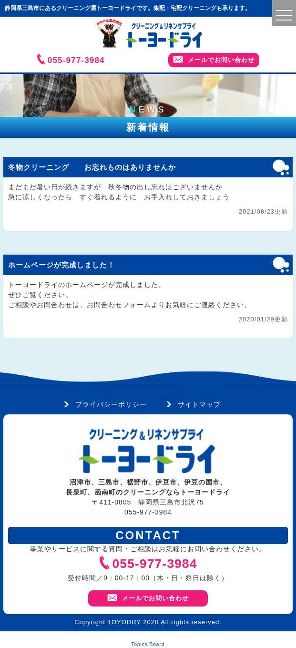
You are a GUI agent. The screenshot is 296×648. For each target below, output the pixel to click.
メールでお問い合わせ (214, 59)
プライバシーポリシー (111, 404)
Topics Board (148, 644)
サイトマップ (199, 404)
